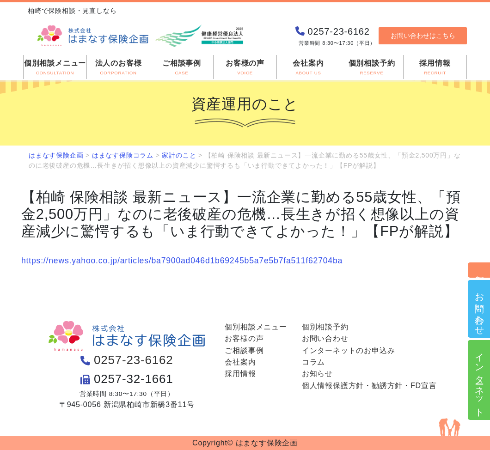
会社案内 (240, 362)
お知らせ (317, 373)
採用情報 (240, 373)
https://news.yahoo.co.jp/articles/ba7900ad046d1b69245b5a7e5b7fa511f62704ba (182, 260)
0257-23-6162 (133, 360)
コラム (313, 362)
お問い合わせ (479, 308)
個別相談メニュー (256, 327)
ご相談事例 (244, 350)
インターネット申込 (479, 380)
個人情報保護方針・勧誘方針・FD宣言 (369, 385)
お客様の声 (244, 338)
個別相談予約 (479, 270)
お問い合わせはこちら (423, 35)
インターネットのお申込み (348, 350)
